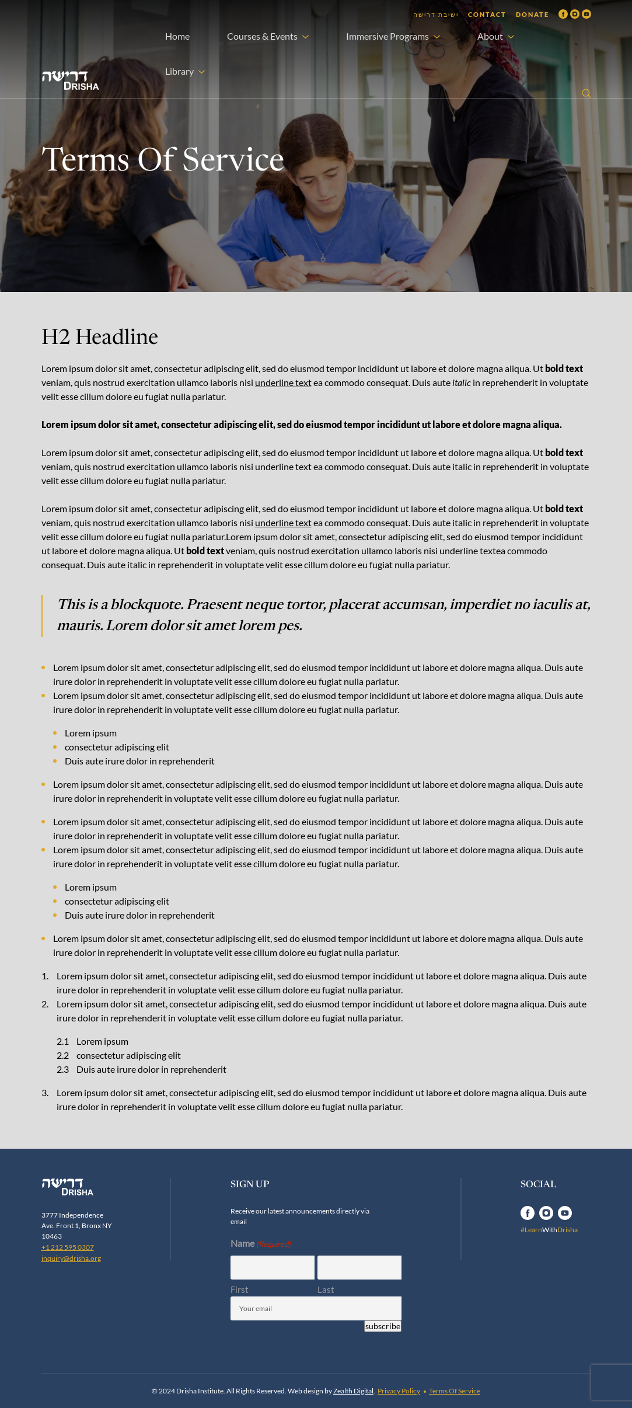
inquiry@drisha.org (71, 1258)
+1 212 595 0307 (67, 1247)
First (240, 1289)
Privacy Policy (399, 1390)
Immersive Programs (387, 35)
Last (325, 1289)
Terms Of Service (454, 1390)
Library (179, 71)
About (490, 35)
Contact (487, 14)
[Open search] (586, 93)
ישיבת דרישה (436, 14)
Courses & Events (262, 35)
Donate (532, 14)
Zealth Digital (353, 1390)
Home (177, 35)
